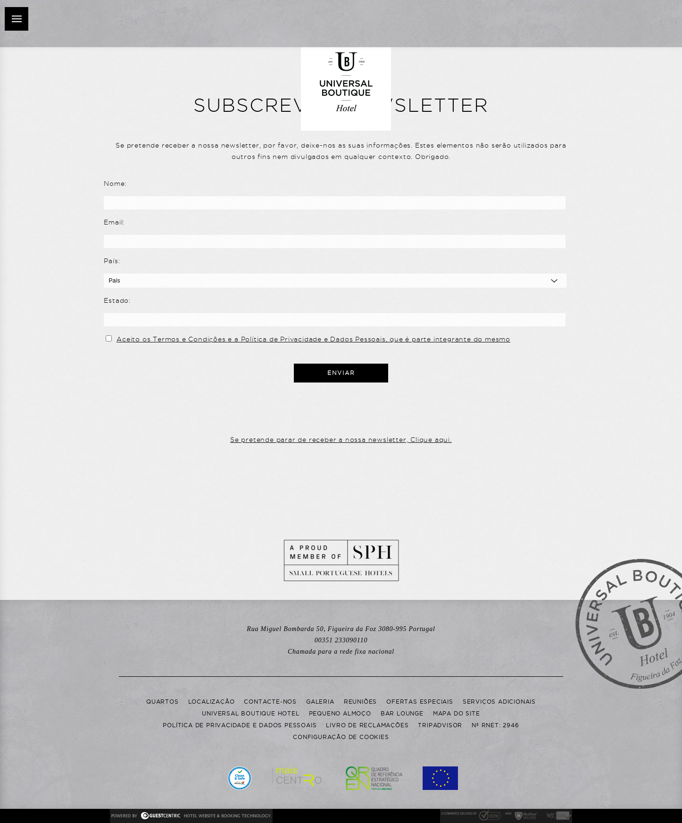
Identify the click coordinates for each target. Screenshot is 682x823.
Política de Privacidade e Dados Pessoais (239, 725)
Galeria (320, 701)
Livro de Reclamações (367, 725)
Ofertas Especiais (419, 701)
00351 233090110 (341, 646)
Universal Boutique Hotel (250, 713)
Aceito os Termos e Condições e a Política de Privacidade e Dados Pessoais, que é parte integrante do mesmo (313, 339)
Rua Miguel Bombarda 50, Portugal (341, 628)
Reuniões (360, 701)
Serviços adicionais (499, 701)
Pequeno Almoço (340, 713)
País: (112, 261)
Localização (211, 701)
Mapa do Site (456, 713)
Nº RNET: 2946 (495, 725)
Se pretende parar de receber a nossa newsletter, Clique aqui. (341, 439)
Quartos (162, 701)
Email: (114, 222)
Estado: (117, 300)
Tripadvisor (440, 725)
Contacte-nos (270, 701)
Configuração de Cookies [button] (341, 737)
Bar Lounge (402, 713)
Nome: (115, 183)
